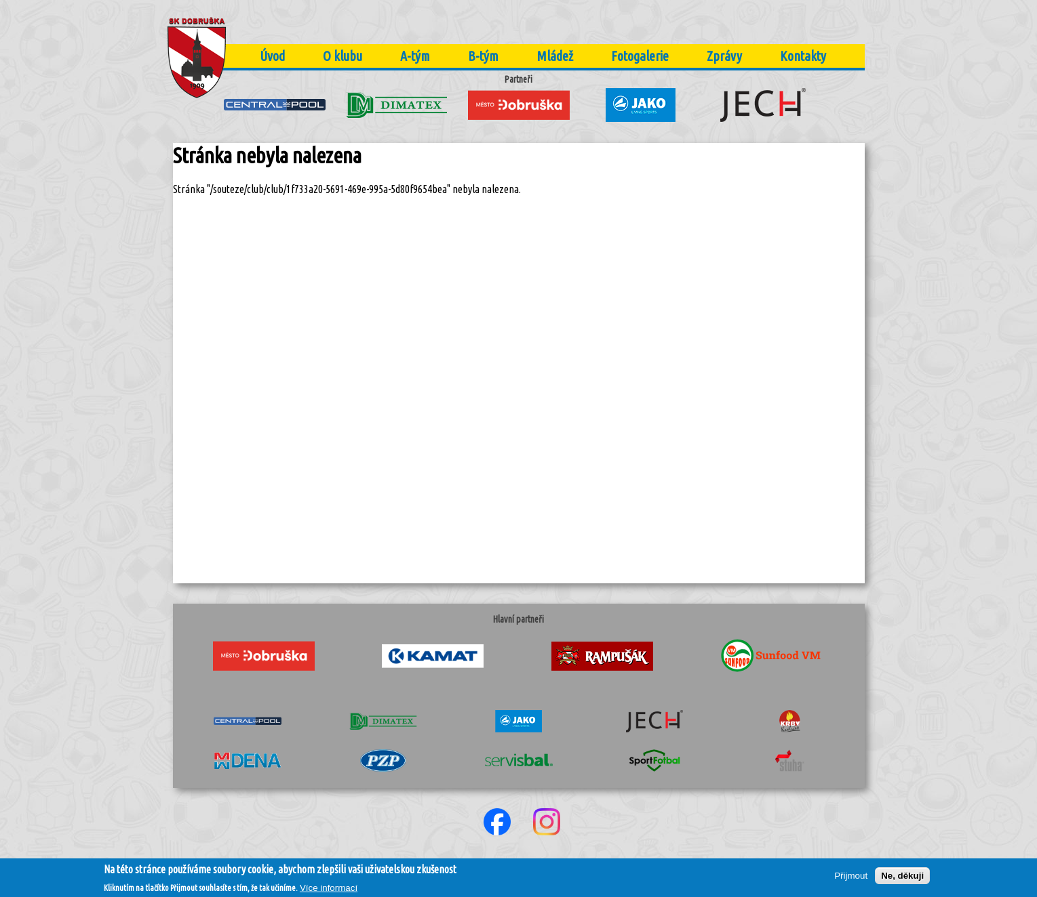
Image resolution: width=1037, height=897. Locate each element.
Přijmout (850, 879)
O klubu (342, 56)
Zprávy (724, 56)
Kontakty (803, 56)
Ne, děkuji (902, 879)
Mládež (554, 56)
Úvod (272, 56)
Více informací (328, 890)
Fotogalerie (640, 56)
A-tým (415, 56)
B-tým (483, 56)
